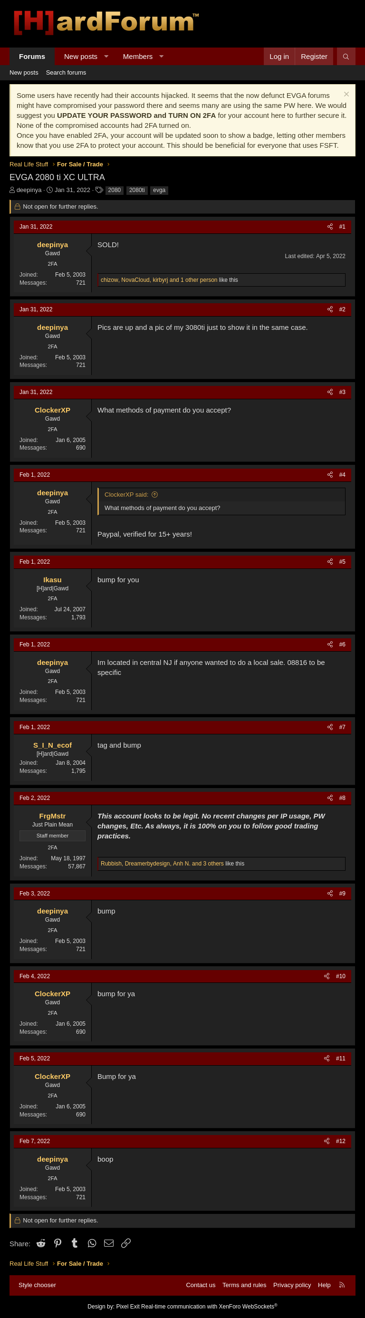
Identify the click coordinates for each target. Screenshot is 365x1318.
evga (159, 190)
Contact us (200, 1285)
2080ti (137, 190)
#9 (342, 893)
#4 (342, 474)
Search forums (66, 72)
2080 (114, 190)
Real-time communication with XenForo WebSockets (209, 1306)
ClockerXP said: (126, 494)
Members (138, 56)
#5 (342, 561)
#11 (341, 1058)
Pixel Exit (127, 1306)
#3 (342, 392)
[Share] (330, 226)
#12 (341, 1141)
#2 (342, 309)
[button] (106, 56)
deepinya (29, 189)
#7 (342, 727)
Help (324, 1285)
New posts (80, 56)
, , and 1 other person (159, 280)
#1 (342, 226)
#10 (341, 976)
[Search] (346, 56)
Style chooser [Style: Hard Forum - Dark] (37, 1285)
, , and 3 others (162, 863)
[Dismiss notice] (345, 95)
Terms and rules (244, 1285)
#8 (342, 798)
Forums (32, 56)
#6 (342, 644)
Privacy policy (292, 1285)
